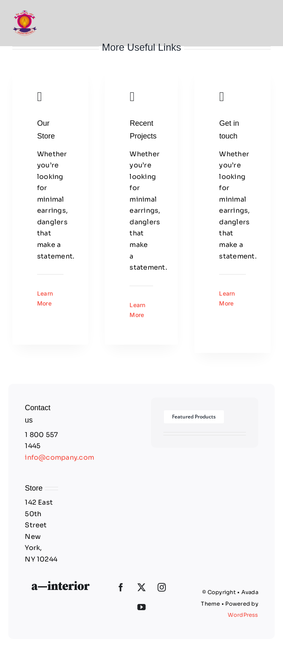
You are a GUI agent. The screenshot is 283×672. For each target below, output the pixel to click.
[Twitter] (141, 587)
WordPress (243, 614)
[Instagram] (162, 587)
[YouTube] (141, 607)
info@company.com (59, 457)
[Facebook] (121, 587)
